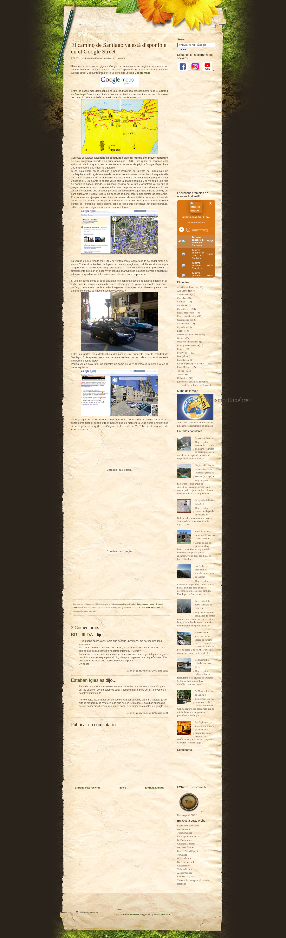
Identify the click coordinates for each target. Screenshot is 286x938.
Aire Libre (123, 604)
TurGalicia (182, 855)
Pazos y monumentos (187, 345)
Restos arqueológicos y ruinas (191, 363)
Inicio (123, 787)
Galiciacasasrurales (186, 844)
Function (94, 912)
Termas (180, 374)
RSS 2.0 (130, 608)
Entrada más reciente (88, 787)
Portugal (181, 356)
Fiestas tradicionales (186, 316)
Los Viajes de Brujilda (187, 836)
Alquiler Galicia (184, 873)
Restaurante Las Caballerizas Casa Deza (203, 663)
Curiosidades (143, 604)
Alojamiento (183, 294)
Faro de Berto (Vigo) (186, 851)
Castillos (181, 301)
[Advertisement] (196, 131)
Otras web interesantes (187, 342)
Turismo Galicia (184, 833)
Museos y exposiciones (188, 334)
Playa (180, 349)
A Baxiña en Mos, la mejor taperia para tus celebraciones (205, 535)
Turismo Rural (183, 869)
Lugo (152, 604)
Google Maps (142, 72)
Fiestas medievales (186, 313)
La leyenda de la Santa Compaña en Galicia (203, 605)
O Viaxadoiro (183, 858)
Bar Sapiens (200, 722)
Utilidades (182, 378)
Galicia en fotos (184, 847)
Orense (159, 604)
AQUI (95, 360)
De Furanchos (183, 840)
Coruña (132, 604)
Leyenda (181, 327)
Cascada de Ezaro (203, 438)
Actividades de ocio (186, 287)
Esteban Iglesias (87, 680)
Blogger (205, 385)
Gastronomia (183, 320)
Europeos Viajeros (185, 876)
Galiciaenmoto (184, 866)
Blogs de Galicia (184, 862)
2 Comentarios (119, 58)
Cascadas (181, 298)
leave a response (153, 608)
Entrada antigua (154, 787)
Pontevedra (78, 608)
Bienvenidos (200, 632)
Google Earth (183, 323)
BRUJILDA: (82, 634)
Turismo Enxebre (226, 400)
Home (80, 24)
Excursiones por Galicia (188, 825)
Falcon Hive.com (162, 915)
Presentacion (183, 360)
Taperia (181, 371)
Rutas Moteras (184, 367)
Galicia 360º (182, 829)
